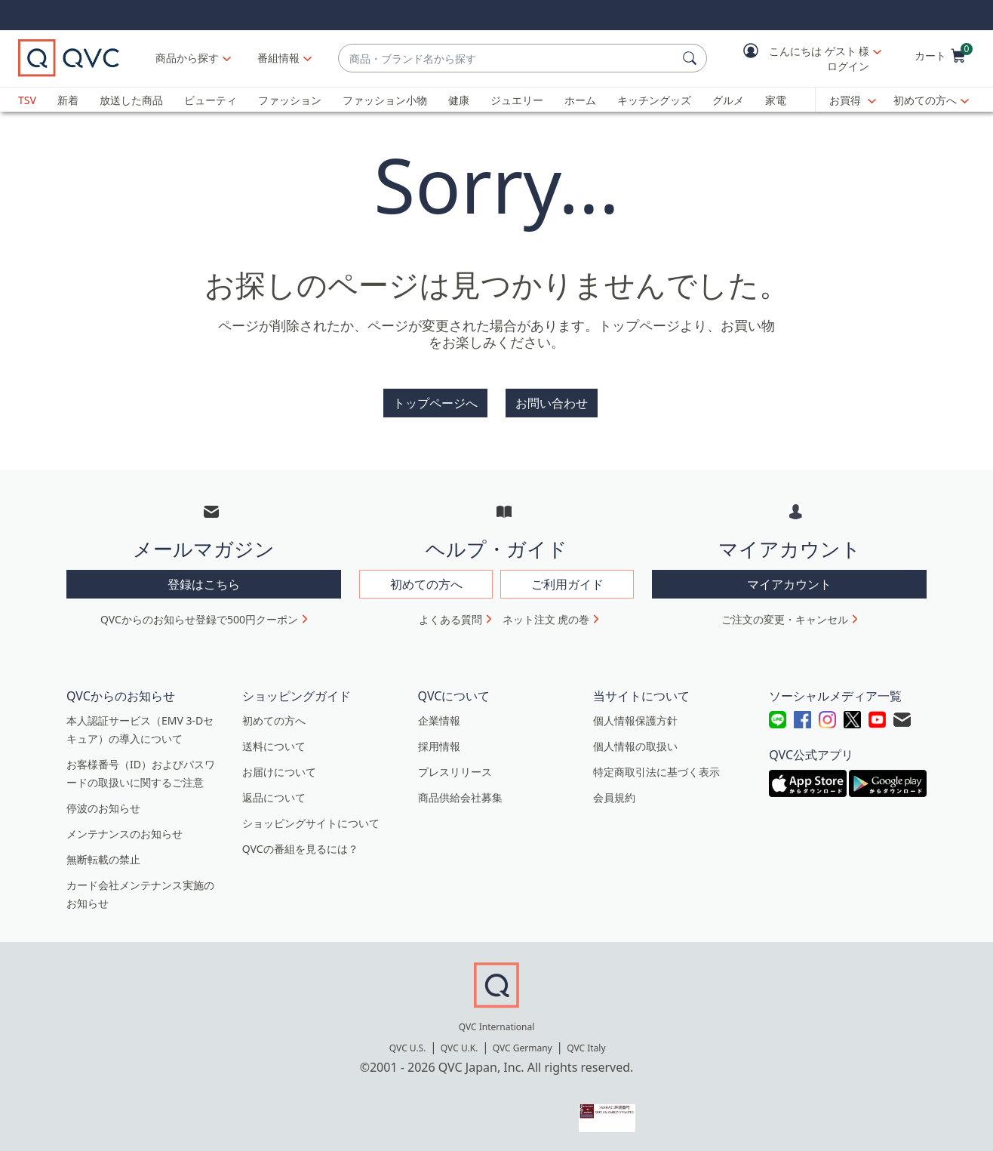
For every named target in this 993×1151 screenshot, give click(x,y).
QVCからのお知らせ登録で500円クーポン (199, 619)
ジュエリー (516, 100)
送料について (274, 746)
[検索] (692, 58)
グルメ (728, 100)
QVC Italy (586, 1048)
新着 (67, 100)
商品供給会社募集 (460, 797)
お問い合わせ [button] (551, 403)
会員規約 (614, 797)
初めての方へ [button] (426, 584)
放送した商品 (131, 100)
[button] (801, 58)
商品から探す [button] (187, 58)
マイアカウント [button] (789, 584)
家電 (775, 100)
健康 (458, 100)
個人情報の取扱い (635, 746)
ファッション (289, 100)
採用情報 (439, 746)
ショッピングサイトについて (311, 823)
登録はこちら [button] (204, 584)
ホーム (580, 100)
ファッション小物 (385, 100)
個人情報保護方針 (635, 720)
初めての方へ (925, 100)
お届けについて (279, 772)
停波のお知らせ (103, 808)
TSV (27, 100)
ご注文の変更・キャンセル (784, 619)
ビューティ (210, 100)
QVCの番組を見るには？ (300, 849)
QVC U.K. (459, 1048)
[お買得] (853, 100)
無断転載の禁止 (103, 859)
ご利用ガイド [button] (567, 584)
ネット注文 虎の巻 (546, 619)
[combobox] (507, 58)
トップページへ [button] (435, 403)
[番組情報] (278, 58)
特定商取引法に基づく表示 (656, 772)
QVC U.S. (407, 1048)
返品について (274, 797)
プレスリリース (455, 772)
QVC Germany (522, 1048)
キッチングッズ (654, 100)
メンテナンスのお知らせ (124, 833)
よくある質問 (450, 619)
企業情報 (439, 720)
